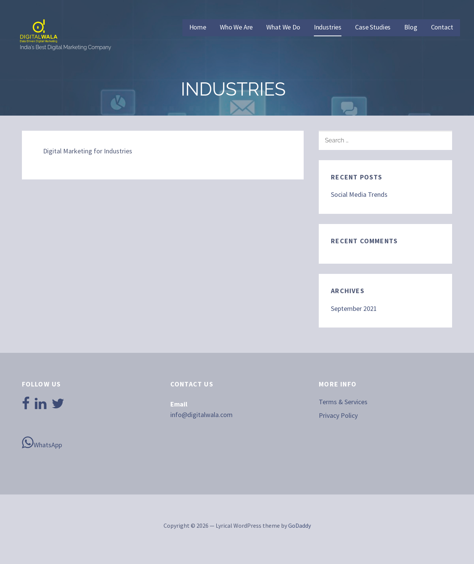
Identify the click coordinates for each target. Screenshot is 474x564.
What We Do (283, 27)
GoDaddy (299, 525)
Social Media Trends (359, 194)
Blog (410, 27)
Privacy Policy (338, 415)
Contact (442, 27)
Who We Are (236, 27)
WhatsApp (42, 442)
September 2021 (354, 308)
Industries (327, 27)
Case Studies (373, 27)
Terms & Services (343, 401)
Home (197, 27)
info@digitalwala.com (201, 414)
